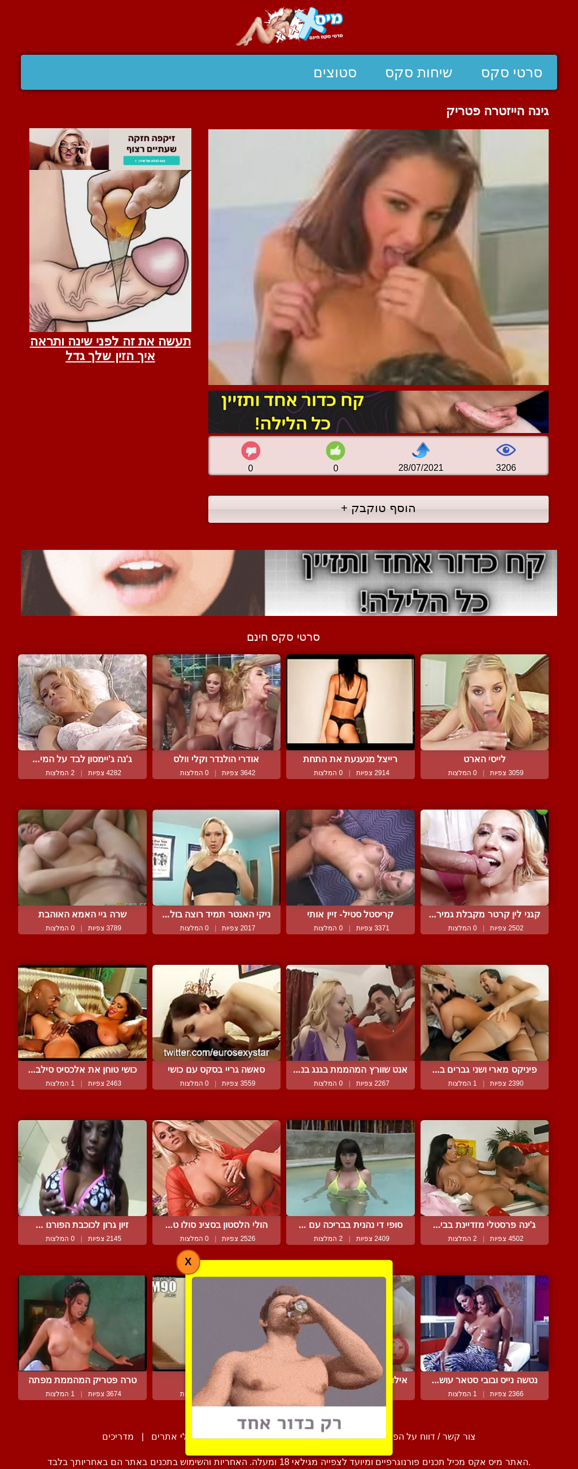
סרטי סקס (511, 72)
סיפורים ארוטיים (246, 1436)
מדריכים (118, 1436)
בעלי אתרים (174, 1436)
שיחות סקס (419, 72)
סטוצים (335, 72)
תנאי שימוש (316, 1436)
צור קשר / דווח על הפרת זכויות (416, 1436)
